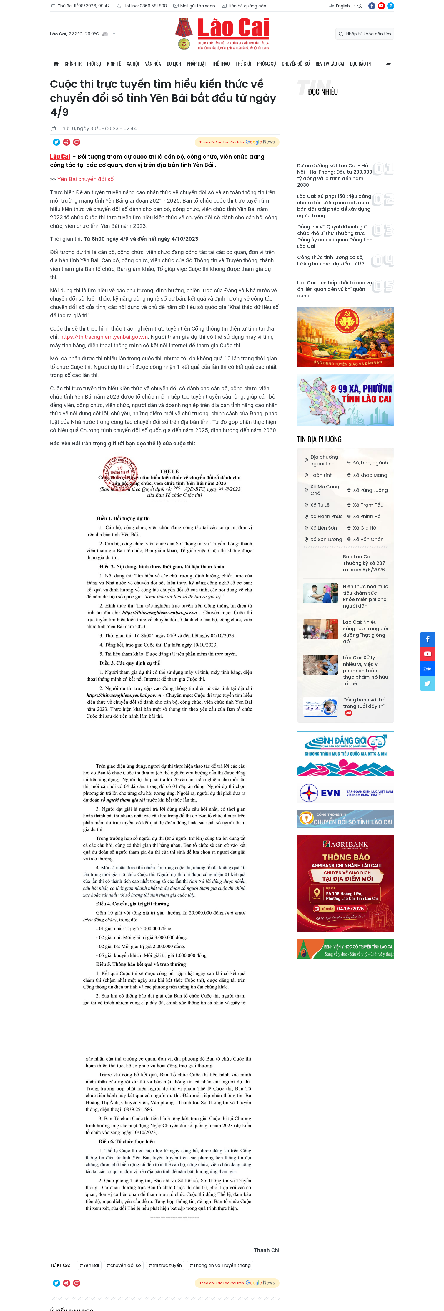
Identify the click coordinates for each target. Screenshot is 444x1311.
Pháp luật (196, 63)
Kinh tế (114, 63)
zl (390, 5)
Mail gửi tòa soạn (194, 6)
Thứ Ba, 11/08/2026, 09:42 (80, 6)
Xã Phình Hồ (363, 516)
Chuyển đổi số (296, 63)
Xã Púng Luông (367, 490)
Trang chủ (56, 63)
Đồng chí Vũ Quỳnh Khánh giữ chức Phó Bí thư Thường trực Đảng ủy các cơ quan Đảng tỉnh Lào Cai (335, 237)
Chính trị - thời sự (83, 63)
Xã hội (133, 63)
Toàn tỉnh (318, 475)
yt (381, 5)
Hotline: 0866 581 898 (141, 6)
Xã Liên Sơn (320, 528)
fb (371, 5)
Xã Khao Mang (366, 475)
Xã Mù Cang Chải (321, 490)
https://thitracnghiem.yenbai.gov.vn (104, 336)
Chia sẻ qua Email (76, 142)
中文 (358, 6)
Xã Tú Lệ (316, 505)
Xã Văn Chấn (365, 539)
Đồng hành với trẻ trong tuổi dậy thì (364, 706)
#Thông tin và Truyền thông (220, 1265)
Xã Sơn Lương (322, 539)
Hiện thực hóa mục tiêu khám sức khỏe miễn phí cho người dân (365, 596)
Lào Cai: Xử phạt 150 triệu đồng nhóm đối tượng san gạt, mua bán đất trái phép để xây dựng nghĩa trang (334, 206)
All (388, 63)
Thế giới (243, 63)
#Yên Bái (89, 1265)
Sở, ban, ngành (367, 462)
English (343, 6)
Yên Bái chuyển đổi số (85, 179)
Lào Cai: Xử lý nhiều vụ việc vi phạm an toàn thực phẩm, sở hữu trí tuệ (365, 671)
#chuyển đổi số (124, 1265)
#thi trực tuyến (165, 1265)
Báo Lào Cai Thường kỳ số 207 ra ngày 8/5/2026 (364, 563)
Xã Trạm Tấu (364, 505)
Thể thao (221, 63)
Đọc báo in (360, 63)
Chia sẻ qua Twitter (56, 142)
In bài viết (66, 142)
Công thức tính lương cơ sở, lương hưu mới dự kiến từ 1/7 (331, 260)
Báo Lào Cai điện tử (222, 34)
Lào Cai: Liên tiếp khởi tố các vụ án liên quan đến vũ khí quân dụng (334, 289)
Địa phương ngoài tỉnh (320, 460)
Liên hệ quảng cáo (243, 6)
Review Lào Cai (330, 63)
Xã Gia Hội (362, 528)
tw (427, 683)
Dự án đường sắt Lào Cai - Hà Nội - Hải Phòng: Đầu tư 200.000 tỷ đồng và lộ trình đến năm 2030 (334, 175)
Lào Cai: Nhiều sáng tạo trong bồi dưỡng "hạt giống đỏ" (365, 632)
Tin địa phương (319, 438)
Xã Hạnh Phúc (323, 516)
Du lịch (174, 63)
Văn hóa (153, 63)
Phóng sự (266, 63)
